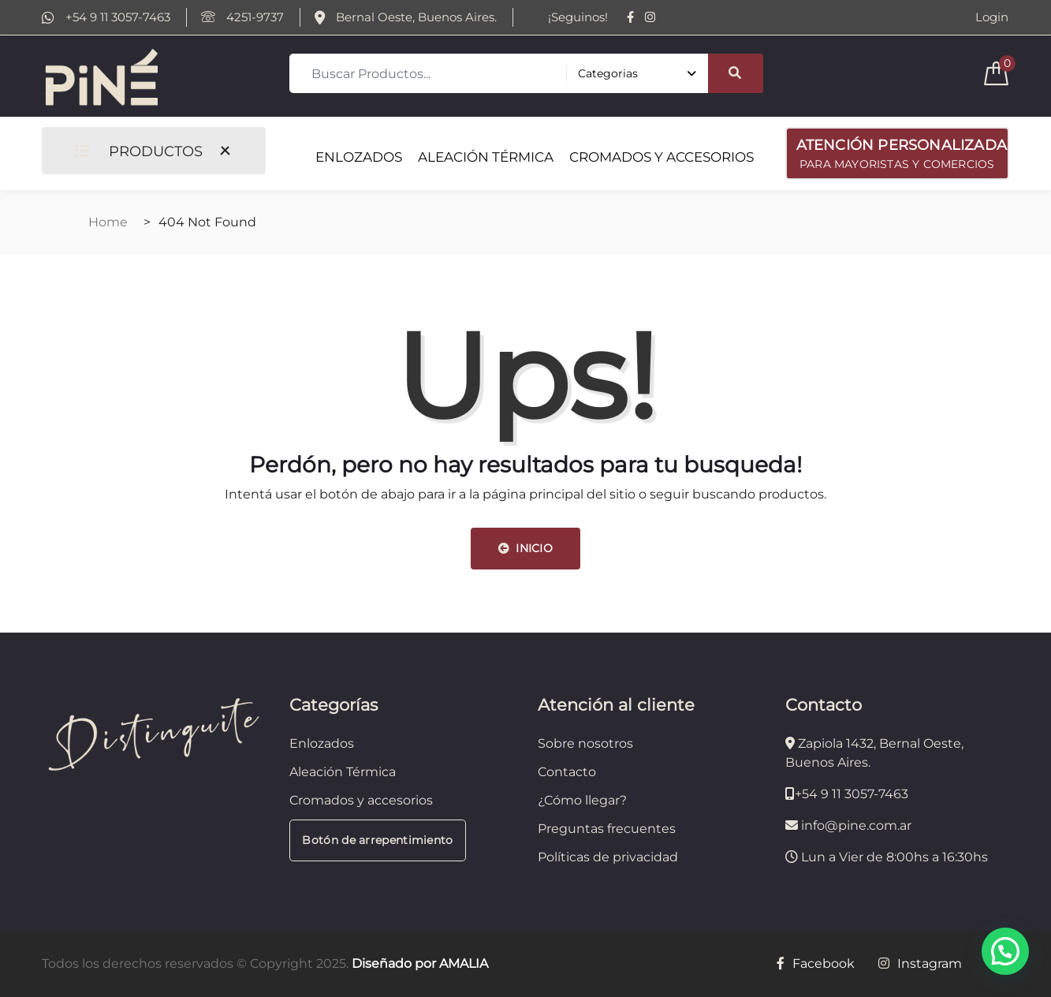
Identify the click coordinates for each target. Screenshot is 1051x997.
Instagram (920, 963)
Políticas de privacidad (608, 857)
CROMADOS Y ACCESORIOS (661, 157)
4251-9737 (242, 17)
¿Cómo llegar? (582, 800)
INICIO (525, 548)
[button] (1005, 951)
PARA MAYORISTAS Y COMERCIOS (901, 152)
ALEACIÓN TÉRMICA (485, 157)
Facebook (816, 963)
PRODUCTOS (139, 151)
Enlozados (321, 743)
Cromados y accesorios (361, 800)
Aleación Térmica (342, 771)
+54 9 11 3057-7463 (106, 17)
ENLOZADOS (358, 157)
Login (991, 17)
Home (108, 222)
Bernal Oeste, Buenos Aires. (406, 17)
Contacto (567, 771)
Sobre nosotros (585, 743)
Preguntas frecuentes (607, 828)
